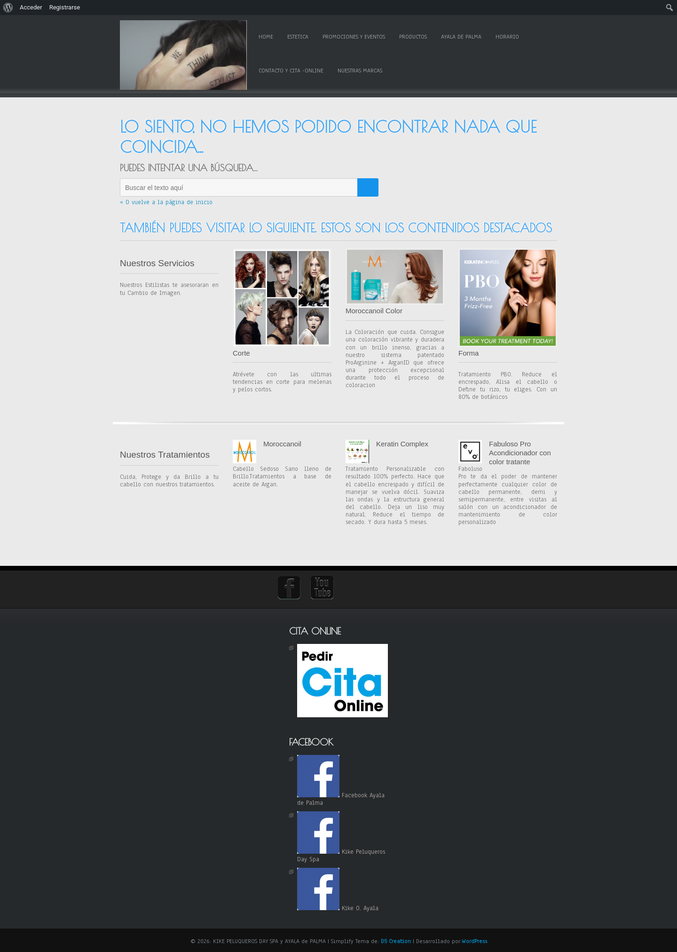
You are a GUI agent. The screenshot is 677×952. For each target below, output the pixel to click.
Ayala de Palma (461, 36)
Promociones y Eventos (354, 36)
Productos (413, 36)
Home (266, 36)
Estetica (297, 36)
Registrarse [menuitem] (64, 7)
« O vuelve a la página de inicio (166, 202)
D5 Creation (396, 941)
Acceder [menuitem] (31, 7)
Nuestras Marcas (360, 70)
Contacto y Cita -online (291, 70)
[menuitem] (8, 7)
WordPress (474, 941)
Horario (507, 36)
